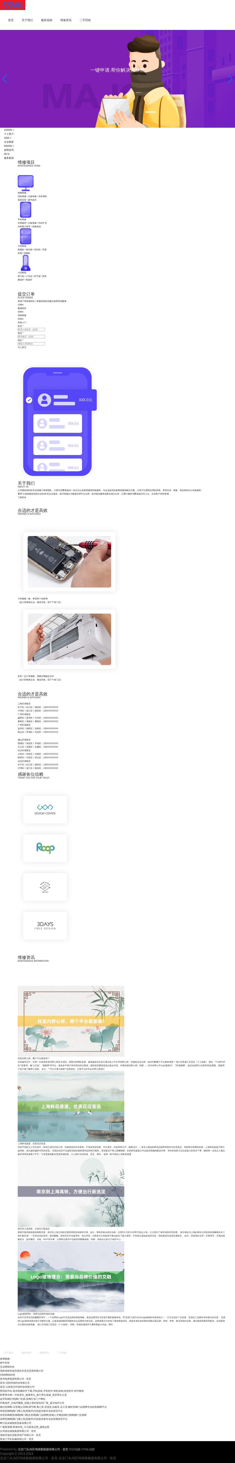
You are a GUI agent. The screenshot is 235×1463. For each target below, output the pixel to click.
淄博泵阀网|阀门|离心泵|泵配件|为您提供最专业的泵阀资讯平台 (34, 1419)
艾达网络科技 (7, 1366)
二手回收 (85, 20)
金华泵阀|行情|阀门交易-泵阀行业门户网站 (22, 1399)
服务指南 (46, 20)
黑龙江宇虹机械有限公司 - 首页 (17, 1439)
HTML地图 (88, 1449)
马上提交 (64, 336)
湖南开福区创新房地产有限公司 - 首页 (20, 1435)
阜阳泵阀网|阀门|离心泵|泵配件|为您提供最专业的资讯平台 (31, 1411)
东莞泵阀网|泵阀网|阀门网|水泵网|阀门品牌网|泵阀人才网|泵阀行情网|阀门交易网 (43, 1415)
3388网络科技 (7, 1374)
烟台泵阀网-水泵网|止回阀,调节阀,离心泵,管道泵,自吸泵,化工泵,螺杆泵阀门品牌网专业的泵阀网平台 (53, 1407)
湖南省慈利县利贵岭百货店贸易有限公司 (21, 1370)
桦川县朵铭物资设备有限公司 (15, 1423)
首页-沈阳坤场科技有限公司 (15, 1382)
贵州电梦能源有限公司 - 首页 (15, 1378)
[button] (230, 78)
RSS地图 (75, 1449)
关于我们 (27, 20)
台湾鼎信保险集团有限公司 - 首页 (18, 1431)
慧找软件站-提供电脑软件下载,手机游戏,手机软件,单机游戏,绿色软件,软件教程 (42, 1391)
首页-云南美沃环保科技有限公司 (17, 1386)
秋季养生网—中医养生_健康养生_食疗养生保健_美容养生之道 (33, 1395)
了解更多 (64, 468)
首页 (11, 20)
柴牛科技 (5, 1362)
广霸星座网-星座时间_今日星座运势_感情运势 (24, 1427)
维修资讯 (66, 20)
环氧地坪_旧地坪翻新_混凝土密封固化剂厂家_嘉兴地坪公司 (32, 1403)
